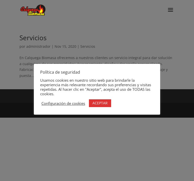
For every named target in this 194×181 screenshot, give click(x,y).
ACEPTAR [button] (100, 103)
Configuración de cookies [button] (63, 103)
